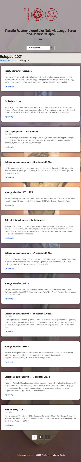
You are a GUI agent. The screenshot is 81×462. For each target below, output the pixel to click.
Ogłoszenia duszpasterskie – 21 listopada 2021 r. (28, 253)
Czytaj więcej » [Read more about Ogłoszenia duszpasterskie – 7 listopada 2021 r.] (9, 395)
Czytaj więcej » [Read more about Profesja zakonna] (9, 117)
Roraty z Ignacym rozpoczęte (18, 71)
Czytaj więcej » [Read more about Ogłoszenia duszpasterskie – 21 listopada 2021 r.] (9, 268)
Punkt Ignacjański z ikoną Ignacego (21, 131)
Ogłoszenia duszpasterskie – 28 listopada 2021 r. (28, 162)
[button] (41, 40)
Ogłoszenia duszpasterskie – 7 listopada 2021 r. (27, 377)
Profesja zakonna (13, 101)
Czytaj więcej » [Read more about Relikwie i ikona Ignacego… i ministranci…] (9, 238)
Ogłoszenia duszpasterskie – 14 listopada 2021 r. (28, 313)
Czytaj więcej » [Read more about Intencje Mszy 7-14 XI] (9, 425)
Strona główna (6, 60)
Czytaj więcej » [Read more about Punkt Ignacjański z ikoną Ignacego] (9, 147)
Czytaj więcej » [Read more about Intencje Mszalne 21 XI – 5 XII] (9, 205)
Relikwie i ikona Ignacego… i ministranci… (25, 220)
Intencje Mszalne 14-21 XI (17, 346)
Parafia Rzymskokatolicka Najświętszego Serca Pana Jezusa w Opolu (40, 32)
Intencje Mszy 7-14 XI (15, 409)
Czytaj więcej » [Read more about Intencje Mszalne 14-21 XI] (9, 362)
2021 (17, 60)
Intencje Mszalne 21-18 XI (17, 283)
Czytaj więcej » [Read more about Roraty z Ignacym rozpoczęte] (9, 86)
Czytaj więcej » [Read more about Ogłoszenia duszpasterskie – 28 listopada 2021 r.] (9, 177)
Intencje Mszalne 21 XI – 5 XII (19, 192)
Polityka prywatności (25, 455)
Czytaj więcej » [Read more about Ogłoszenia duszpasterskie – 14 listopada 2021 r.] (9, 331)
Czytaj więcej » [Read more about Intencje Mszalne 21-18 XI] (9, 299)
